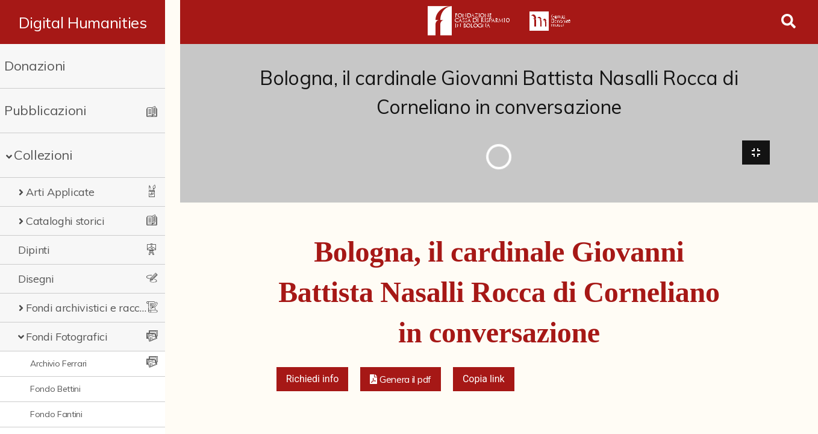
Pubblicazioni (45, 110)
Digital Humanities (90, 22)
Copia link (484, 380)
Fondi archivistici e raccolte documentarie (94, 308)
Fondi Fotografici (67, 337)
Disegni (36, 279)
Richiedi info (312, 380)
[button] (400, 380)
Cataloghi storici (65, 221)
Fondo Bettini (55, 388)
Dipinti (34, 250)
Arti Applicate (60, 192)
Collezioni (43, 154)
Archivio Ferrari (58, 363)
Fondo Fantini (56, 414)
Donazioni (35, 65)
